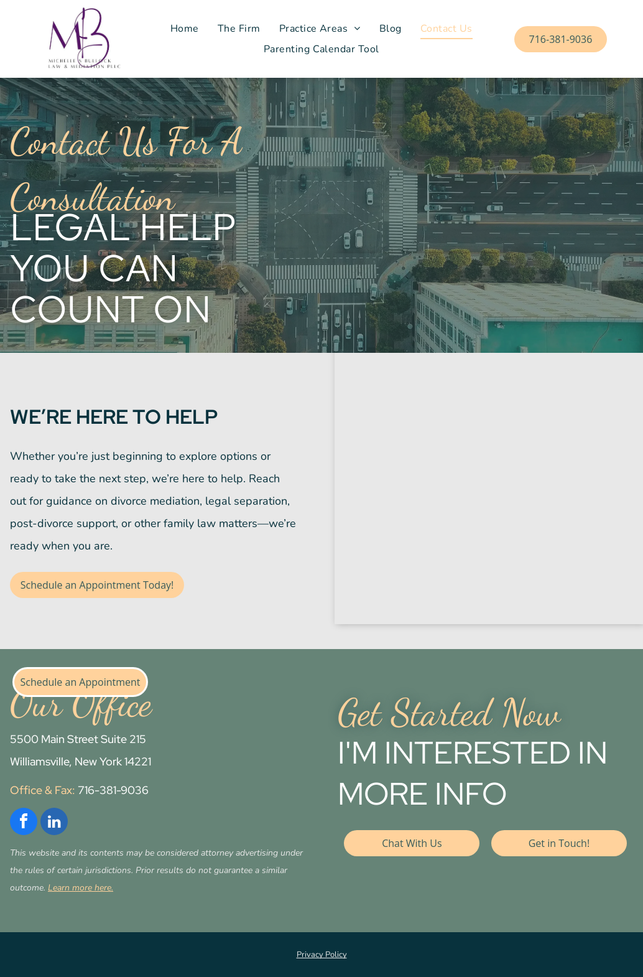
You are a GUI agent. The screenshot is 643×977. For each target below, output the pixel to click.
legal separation (246, 500)
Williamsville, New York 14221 (80, 761)
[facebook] (23, 823)
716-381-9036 (113, 790)
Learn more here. (80, 888)
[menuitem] (184, 29)
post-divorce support (63, 523)
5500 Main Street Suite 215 (78, 739)
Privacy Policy (322, 954)
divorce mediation (155, 500)
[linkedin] (54, 823)
